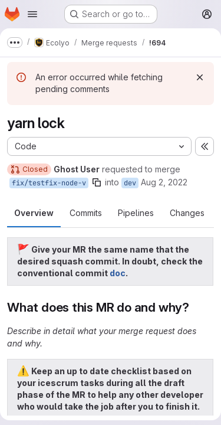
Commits (86, 213)
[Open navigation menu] (32, 14)
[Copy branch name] (97, 182)
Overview (34, 213)
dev (130, 183)
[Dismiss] (200, 77)
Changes (187, 213)
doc (118, 273)
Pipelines (136, 213)
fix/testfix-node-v (49, 183)
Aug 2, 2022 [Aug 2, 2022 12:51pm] (164, 182)
